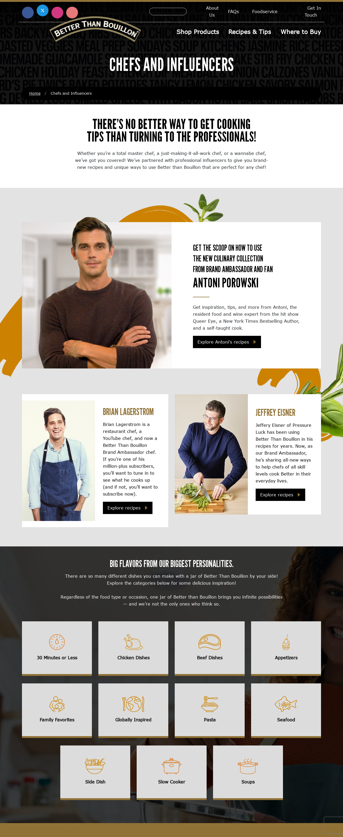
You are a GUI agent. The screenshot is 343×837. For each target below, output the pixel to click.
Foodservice (265, 11)
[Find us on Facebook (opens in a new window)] (28, 12)
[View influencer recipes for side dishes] (95, 773)
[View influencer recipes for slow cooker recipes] (172, 773)
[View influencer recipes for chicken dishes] (133, 649)
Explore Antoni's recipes (223, 342)
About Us (212, 11)
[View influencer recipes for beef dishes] (210, 649)
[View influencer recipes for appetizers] (286, 649)
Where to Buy (301, 31)
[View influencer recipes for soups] (248, 773)
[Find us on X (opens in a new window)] (43, 10)
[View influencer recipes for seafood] (286, 711)
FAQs (233, 11)
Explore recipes (123, 508)
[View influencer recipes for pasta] (210, 711)
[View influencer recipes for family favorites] (57, 711)
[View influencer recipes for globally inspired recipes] (133, 711)
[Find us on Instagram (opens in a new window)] (57, 12)
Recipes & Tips (250, 31)
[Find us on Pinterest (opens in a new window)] (72, 12)
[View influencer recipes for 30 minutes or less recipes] (57, 649)
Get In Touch (313, 11)
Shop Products (198, 31)
